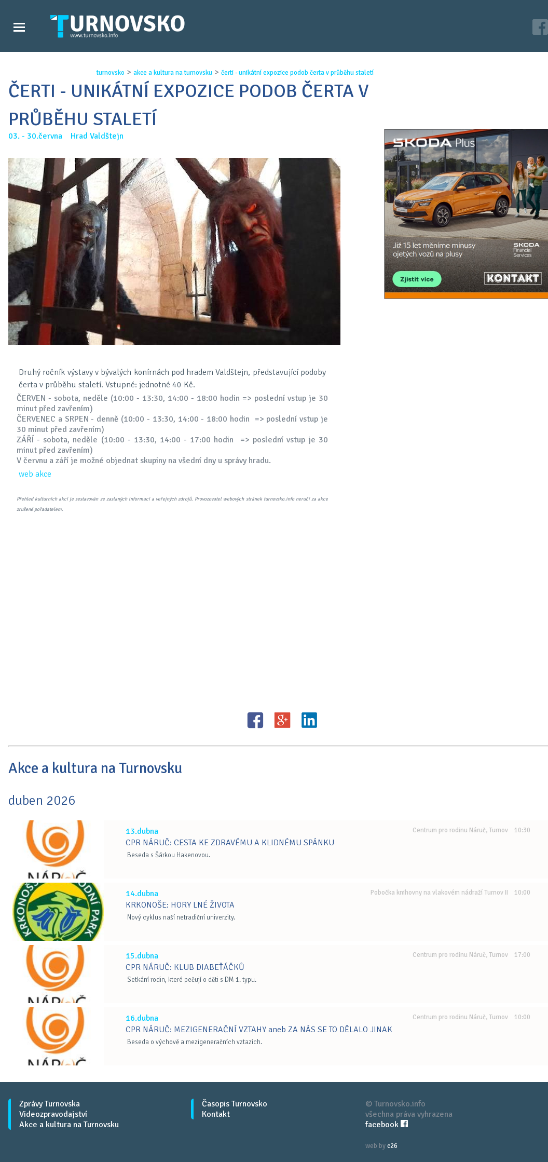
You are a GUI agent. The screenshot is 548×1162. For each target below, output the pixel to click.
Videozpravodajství (53, 1114)
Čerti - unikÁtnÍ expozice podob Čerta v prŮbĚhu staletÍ (297, 73)
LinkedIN (309, 720)
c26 (392, 1146)
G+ (282, 720)
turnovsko (111, 73)
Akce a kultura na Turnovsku (69, 1124)
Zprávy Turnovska (49, 1104)
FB (255, 720)
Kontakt (216, 1114)
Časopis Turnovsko (234, 1104)
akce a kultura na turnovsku (172, 73)
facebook (386, 1124)
